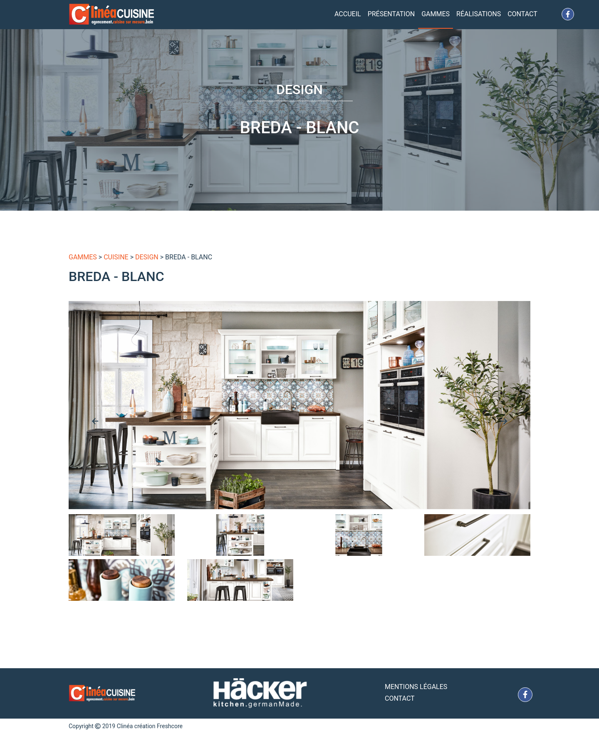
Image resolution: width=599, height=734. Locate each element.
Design (146, 257)
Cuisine (116, 257)
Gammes (435, 14)
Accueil (347, 14)
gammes (83, 257)
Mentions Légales (416, 687)
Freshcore (170, 726)
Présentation (391, 14)
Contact (522, 14)
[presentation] (95, 421)
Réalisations (478, 14)
